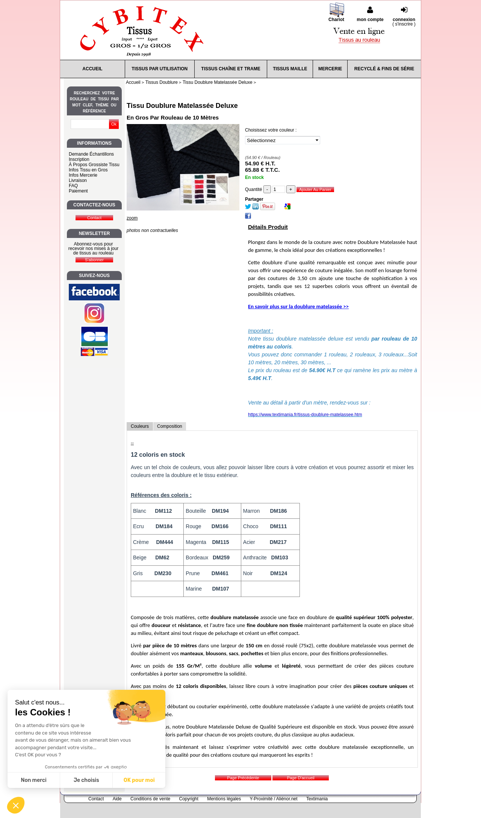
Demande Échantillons (91, 154)
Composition (169, 426)
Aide (117, 798)
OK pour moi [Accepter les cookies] (139, 780)
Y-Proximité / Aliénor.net (274, 798)
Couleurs (140, 426)
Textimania (317, 798)
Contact (96, 798)
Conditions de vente (150, 798)
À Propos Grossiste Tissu (94, 164)
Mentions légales (224, 798)
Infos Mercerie (83, 175)
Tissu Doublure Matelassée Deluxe (182, 105)
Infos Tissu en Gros (88, 170)
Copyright (188, 798)
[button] (16, 805)
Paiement (78, 191)
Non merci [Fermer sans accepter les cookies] (33, 780)
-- (132, 442)
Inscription (79, 159)
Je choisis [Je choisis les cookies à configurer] (86, 780)
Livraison (78, 180)
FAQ (73, 185)
